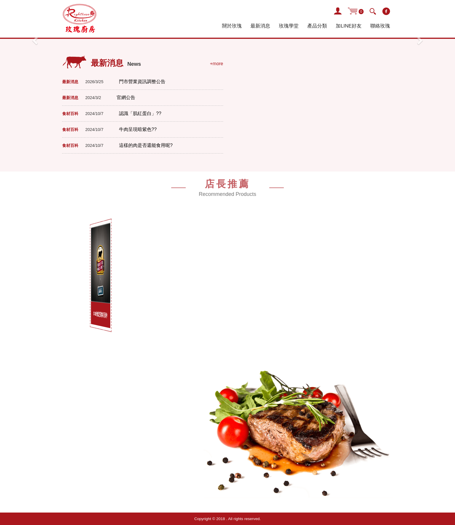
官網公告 (126, 97)
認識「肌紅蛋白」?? (140, 113)
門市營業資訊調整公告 (142, 81)
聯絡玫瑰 (380, 26)
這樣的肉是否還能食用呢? (146, 145)
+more (216, 63)
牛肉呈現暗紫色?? (138, 129)
